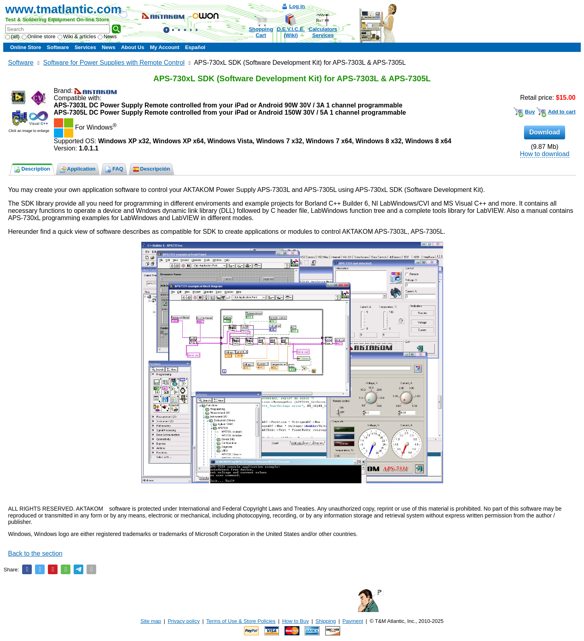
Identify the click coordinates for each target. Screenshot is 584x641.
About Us (132, 47)
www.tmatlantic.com (63, 9)
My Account (164, 47)
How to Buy (295, 621)
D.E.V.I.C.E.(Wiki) (291, 32)
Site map (150, 621)
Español (195, 47)
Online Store (25, 47)
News (107, 36)
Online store (39, 36)
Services (85, 47)
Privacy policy (184, 621)
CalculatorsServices (323, 32)
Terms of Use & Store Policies (241, 621)
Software (58, 47)
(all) (12, 36)
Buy (530, 112)
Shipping (326, 621)
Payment (353, 621)
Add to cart (562, 112)
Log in (297, 6)
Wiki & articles (77, 36)
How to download (545, 153)
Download (544, 132)
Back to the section (35, 553)
